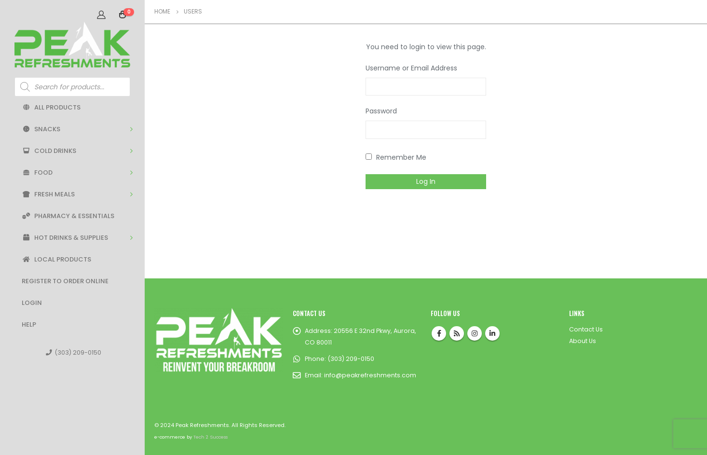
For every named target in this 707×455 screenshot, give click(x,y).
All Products (51, 107)
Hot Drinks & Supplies (65, 237)
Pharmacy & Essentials (68, 216)
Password (381, 111)
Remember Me (396, 157)
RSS (456, 333)
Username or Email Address (411, 68)
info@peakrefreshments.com (370, 375)
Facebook (439, 333)
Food (37, 172)
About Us (582, 341)
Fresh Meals (48, 194)
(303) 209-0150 (73, 352)
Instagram (474, 333)
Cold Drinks (49, 150)
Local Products (56, 259)
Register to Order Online (65, 281)
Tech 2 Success (210, 437)
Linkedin (492, 333)
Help (29, 324)
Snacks (41, 129)
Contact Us (586, 329)
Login (32, 302)
